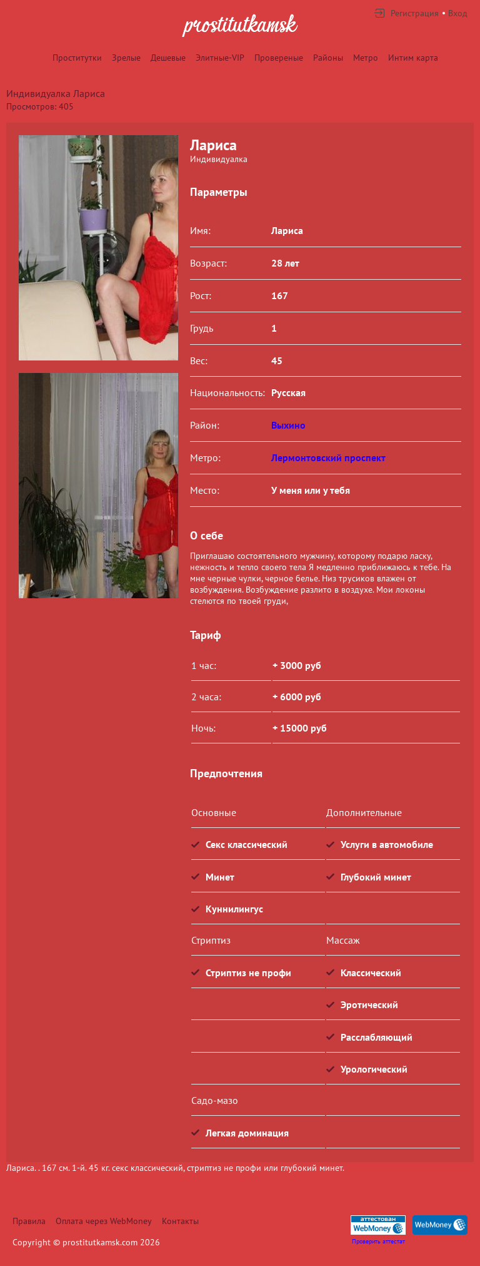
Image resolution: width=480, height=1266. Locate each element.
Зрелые (126, 57)
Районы (328, 57)
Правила (29, 1221)
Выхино (288, 425)
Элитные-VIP (220, 57)
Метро (365, 57)
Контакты (180, 1221)
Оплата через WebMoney (104, 1221)
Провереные (278, 57)
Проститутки (77, 57)
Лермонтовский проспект (328, 457)
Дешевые (168, 57)
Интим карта (413, 57)
